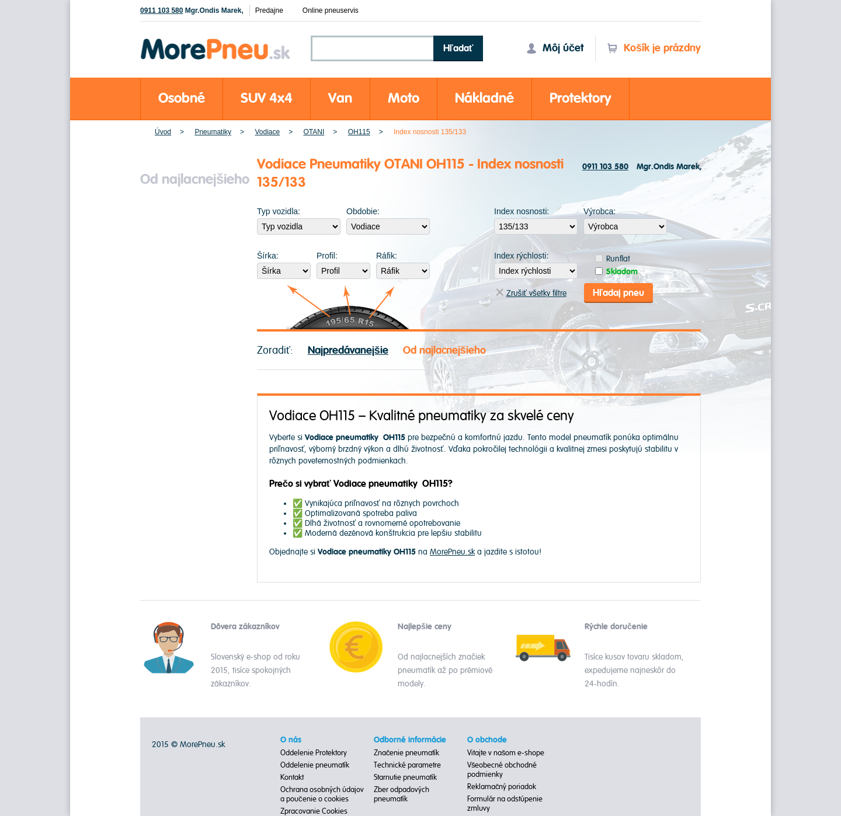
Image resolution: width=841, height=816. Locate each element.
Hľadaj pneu (618, 293)
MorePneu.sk (452, 552)
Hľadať (458, 48)
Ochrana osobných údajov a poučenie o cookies (322, 794)
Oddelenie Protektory (313, 753)
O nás (290, 740)
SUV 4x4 (267, 98)
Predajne (269, 10)
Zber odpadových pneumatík (401, 794)
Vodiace (267, 132)
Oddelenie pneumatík (314, 765)
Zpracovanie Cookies (313, 811)
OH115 (359, 132)
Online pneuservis (331, 10)
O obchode (487, 740)
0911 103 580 (161, 10)
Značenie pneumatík (407, 753)
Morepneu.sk (215, 41)
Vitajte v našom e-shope (506, 753)
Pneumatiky (212, 132)
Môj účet (554, 48)
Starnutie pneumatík (405, 777)
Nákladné (484, 98)
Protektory (580, 98)
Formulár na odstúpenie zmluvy (505, 803)
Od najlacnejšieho (444, 350)
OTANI (314, 132)
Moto (403, 98)
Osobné (181, 98)
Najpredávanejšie (348, 350)
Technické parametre (407, 765)
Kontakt (292, 777)
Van (340, 98)
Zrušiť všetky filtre (531, 293)
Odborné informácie (410, 740)
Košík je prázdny (654, 48)
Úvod (163, 132)
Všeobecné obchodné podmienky (502, 770)
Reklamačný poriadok (502, 786)
